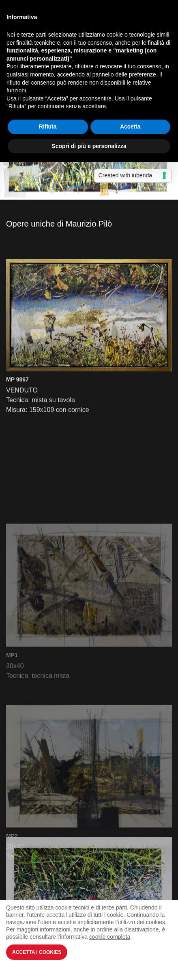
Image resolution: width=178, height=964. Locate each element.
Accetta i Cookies (36, 952)
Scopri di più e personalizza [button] (88, 146)
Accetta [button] (130, 126)
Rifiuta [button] (48, 126)
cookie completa (109, 936)
